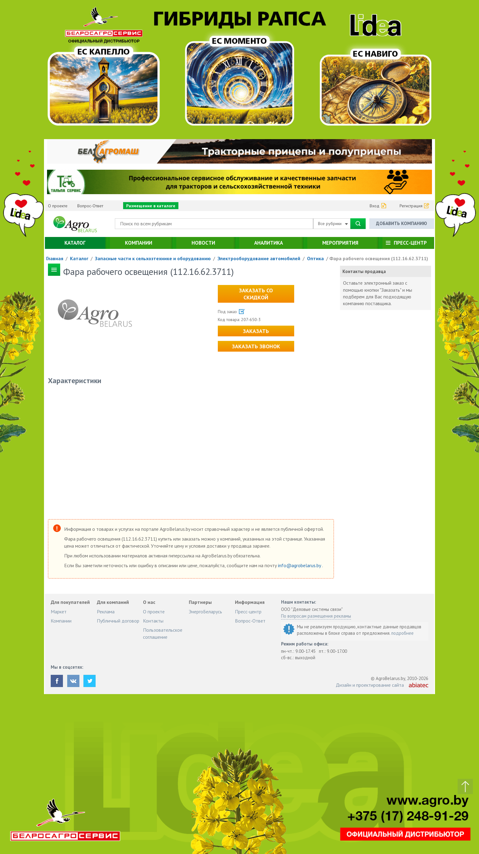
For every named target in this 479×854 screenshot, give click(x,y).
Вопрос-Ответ (90, 206)
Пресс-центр (410, 242)
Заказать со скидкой (256, 294)
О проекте (58, 206)
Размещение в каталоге (150, 206)
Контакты (153, 621)
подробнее (402, 633)
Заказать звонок (256, 346)
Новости (203, 242)
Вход (374, 206)
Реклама (106, 611)
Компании (138, 242)
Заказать (256, 331)
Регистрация (411, 206)
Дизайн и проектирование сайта (370, 685)
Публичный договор (118, 621)
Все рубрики (333, 223)
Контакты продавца (364, 271)
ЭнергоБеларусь (205, 611)
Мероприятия (340, 242)
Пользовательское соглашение (162, 633)
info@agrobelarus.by (300, 565)
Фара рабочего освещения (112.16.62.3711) (378, 258)
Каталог (75, 242)
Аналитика (268, 242)
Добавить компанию (401, 223)
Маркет (59, 611)
